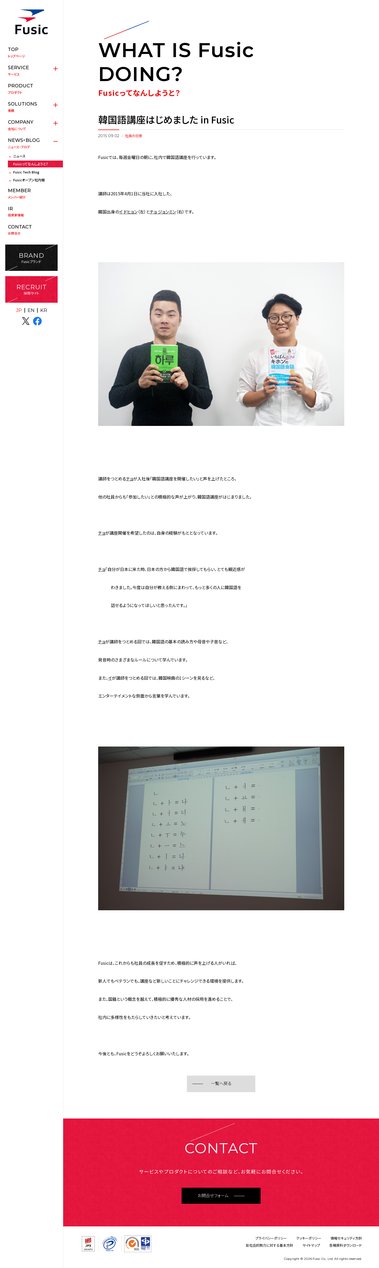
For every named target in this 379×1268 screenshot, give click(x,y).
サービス (31, 70)
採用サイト (31, 289)
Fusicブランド (31, 258)
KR (43, 310)
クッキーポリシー (308, 1238)
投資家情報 (31, 211)
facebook (37, 321)
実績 (31, 107)
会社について (31, 125)
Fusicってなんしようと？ (30, 163)
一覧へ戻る (221, 1083)
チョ (129, 478)
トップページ (31, 52)
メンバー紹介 (31, 193)
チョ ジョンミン (163, 211)
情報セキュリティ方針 (346, 1238)
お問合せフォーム (213, 1195)
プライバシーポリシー (271, 1238)
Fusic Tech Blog (26, 172)
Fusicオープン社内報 (29, 179)
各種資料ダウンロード (345, 1245)
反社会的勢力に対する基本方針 (269, 1245)
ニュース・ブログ (31, 143)
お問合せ (31, 230)
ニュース (19, 155)
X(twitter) (25, 321)
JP (19, 310)
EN (31, 310)
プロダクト (31, 89)
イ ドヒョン (128, 211)
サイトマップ (311, 1245)
